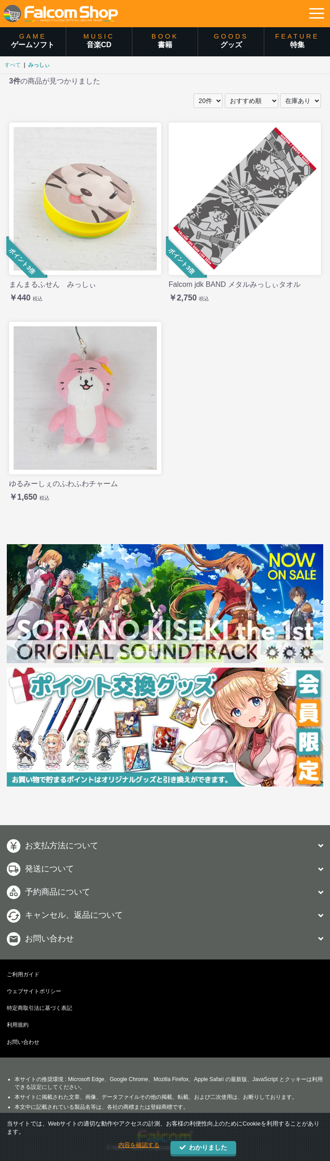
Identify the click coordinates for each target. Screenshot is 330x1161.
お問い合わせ (23, 1042)
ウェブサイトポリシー (34, 991)
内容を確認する (139, 1144)
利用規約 (18, 1025)
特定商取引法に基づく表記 (39, 1008)
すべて (13, 65)
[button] (316, 13)
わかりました (203, 1147)
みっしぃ (39, 65)
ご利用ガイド (23, 974)
